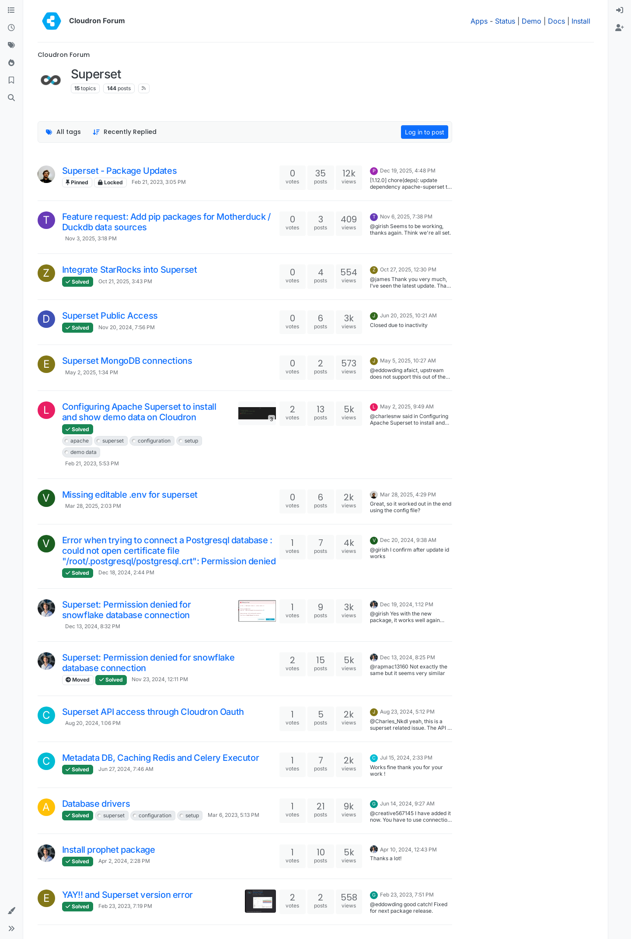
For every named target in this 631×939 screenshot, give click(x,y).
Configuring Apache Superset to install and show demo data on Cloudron (139, 411)
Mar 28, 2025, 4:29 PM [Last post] (408, 494)
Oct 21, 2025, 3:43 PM (125, 281)
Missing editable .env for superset (130, 494)
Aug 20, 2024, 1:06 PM (93, 723)
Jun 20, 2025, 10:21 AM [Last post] (408, 315)
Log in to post (424, 132)
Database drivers (96, 803)
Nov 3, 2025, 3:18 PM (91, 238)
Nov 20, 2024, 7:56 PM (126, 327)
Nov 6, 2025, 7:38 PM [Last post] (406, 216)
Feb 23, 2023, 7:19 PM (125, 906)
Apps (479, 21)
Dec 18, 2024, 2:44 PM (126, 572)
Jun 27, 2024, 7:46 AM (125, 769)
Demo (531, 21)
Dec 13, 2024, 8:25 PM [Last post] (407, 657)
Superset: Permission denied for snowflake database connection (126, 609)
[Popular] (11, 63)
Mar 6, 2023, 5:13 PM (233, 815)
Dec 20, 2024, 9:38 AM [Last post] (408, 540)
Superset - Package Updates (119, 170)
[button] (11, 911)
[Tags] (11, 46)
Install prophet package (108, 849)
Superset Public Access (110, 315)
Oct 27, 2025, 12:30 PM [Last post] (408, 269)
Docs (556, 21)
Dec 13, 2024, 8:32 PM (92, 626)
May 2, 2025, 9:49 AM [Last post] (407, 406)
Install (581, 21)
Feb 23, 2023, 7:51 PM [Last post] (407, 894)
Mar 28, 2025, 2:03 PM (93, 506)
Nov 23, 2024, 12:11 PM (160, 679)
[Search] (11, 98)
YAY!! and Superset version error (127, 895)
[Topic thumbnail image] (256, 413)
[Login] (620, 11)
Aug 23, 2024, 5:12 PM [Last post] (407, 711)
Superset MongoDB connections (127, 360)
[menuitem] (620, 11)
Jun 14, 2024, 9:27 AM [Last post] (407, 803)
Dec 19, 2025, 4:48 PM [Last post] (408, 170)
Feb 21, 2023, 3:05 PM (159, 182)
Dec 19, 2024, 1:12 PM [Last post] (406, 604)
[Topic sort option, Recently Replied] (124, 132)
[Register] (620, 28)
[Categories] (11, 11)
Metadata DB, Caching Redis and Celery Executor (160, 758)
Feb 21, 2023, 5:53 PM (92, 463)
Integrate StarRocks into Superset (129, 269)
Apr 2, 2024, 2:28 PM (124, 861)
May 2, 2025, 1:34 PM (91, 372)
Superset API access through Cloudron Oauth (153, 712)
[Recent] (11, 28)
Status (505, 21)
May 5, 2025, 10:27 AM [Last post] (408, 360)
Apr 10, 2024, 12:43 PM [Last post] (408, 849)
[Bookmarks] (11, 81)
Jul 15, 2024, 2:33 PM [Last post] (406, 757)
